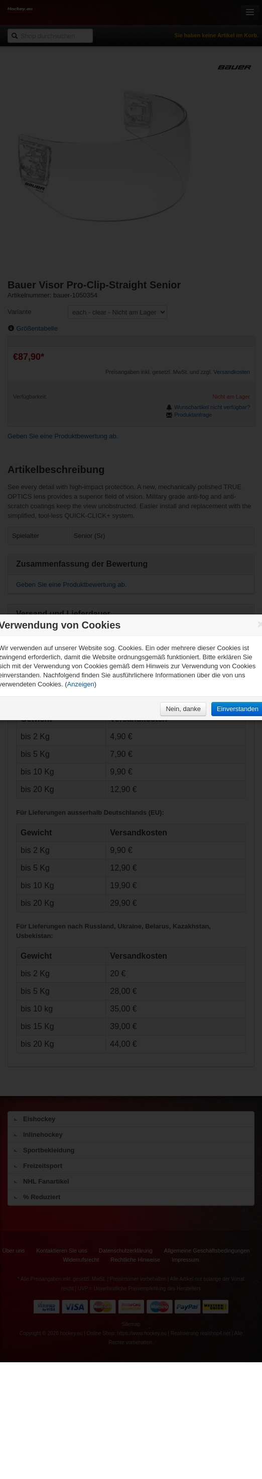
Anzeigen (80, 684)
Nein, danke (183, 709)
